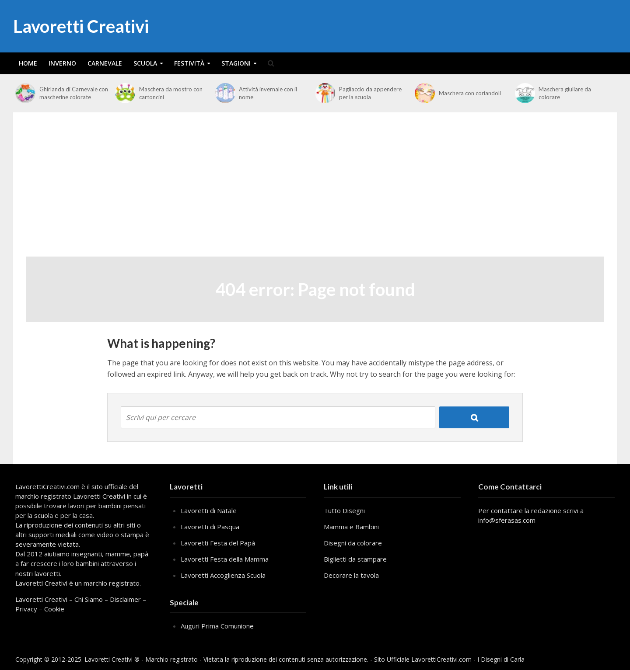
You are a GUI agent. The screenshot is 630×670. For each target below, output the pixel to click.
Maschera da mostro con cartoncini (171, 93)
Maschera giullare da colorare (565, 93)
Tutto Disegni (344, 510)
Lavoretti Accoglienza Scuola (223, 575)
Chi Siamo (88, 599)
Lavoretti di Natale (209, 510)
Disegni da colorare (353, 542)
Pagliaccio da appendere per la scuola (370, 93)
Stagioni (236, 63)
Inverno (62, 63)
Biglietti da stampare (355, 559)
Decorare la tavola (351, 575)
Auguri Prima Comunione (217, 625)
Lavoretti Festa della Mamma (225, 559)
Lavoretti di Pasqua (210, 526)
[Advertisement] (315, 191)
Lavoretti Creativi (81, 26)
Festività (189, 63)
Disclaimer (125, 599)
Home (28, 63)
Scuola (145, 63)
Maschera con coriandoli (470, 93)
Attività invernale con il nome (268, 93)
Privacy (26, 608)
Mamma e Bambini (351, 526)
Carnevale (105, 63)
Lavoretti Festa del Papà (218, 542)
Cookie (54, 608)
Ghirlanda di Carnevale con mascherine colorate (73, 93)
